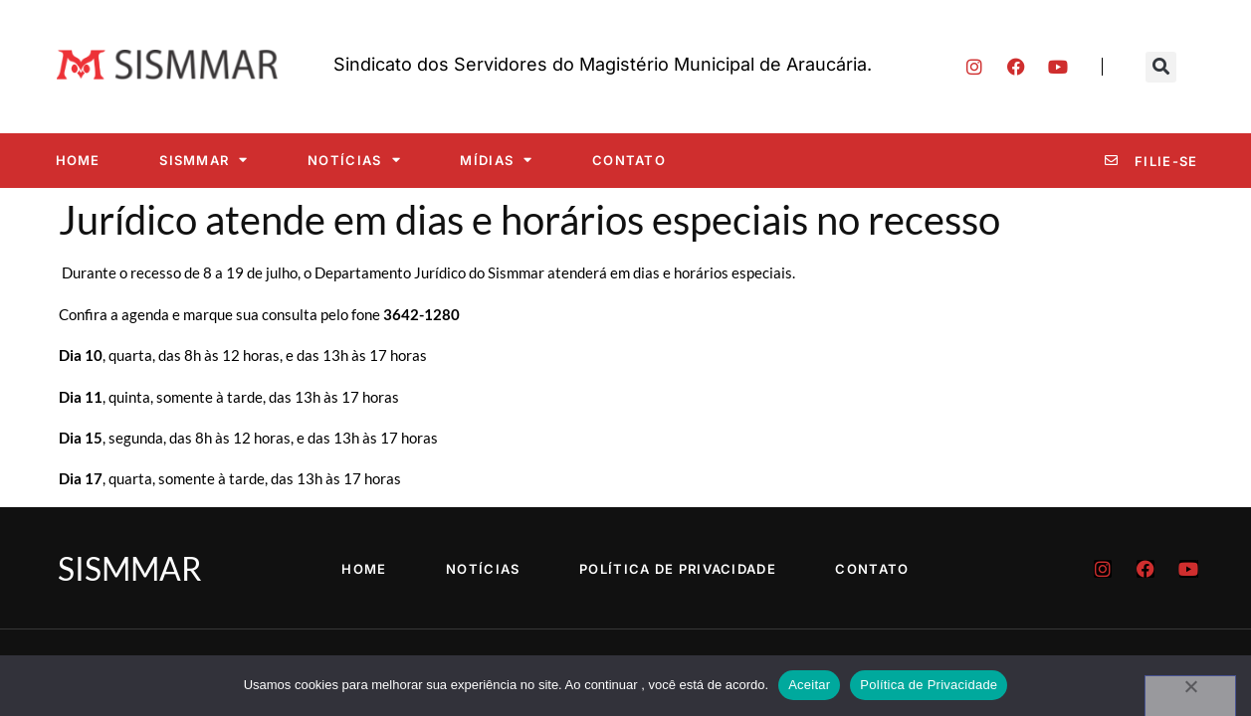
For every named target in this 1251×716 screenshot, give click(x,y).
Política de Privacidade (677, 569)
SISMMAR (203, 159)
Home (78, 160)
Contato (629, 160)
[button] (1161, 67)
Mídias (496, 159)
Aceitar (809, 684)
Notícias (354, 159)
